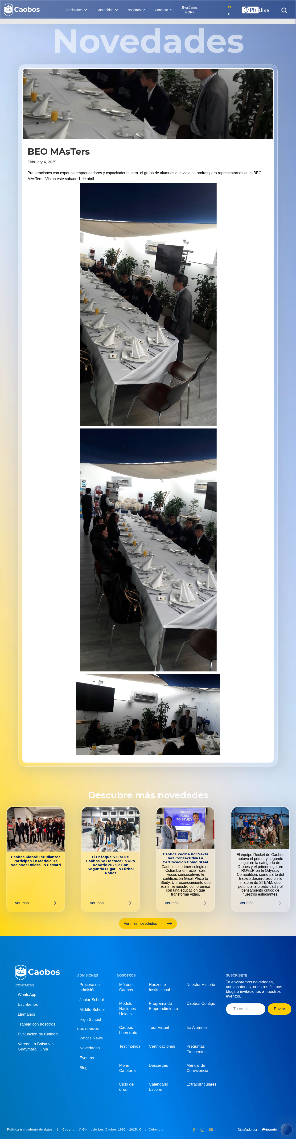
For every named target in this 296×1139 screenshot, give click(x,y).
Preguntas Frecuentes (196, 1049)
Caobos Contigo (200, 1003)
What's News (91, 1038)
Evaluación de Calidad (38, 1034)
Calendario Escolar (158, 1087)
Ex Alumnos (197, 1027)
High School (90, 1019)
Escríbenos (28, 1004)
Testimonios (129, 1046)
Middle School (92, 1009)
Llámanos (26, 1014)
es (229, 6)
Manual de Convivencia (197, 1068)
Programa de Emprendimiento (163, 1006)
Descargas (158, 1065)
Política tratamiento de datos (30, 1129)
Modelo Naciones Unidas (127, 1008)
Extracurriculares (201, 1084)
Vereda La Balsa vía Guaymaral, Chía (36, 1046)
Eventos (86, 1058)
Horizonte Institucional (159, 987)
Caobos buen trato (128, 1030)
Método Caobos (126, 987)
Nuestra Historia (200, 984)
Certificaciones (162, 1046)
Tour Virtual (159, 1027)
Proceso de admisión (89, 987)
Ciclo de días (126, 1087)
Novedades (89, 1048)
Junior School (91, 1000)
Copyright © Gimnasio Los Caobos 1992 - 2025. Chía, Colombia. (113, 1129)
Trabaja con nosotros (36, 1024)
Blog (83, 1068)
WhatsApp (27, 994)
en (229, 13)
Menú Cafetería (127, 1068)
